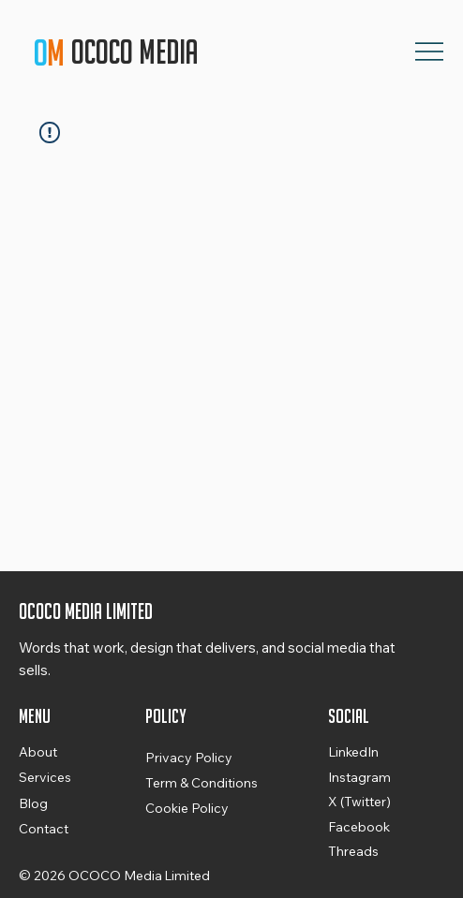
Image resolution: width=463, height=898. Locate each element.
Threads (353, 851)
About (38, 751)
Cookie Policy (187, 808)
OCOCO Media (137, 52)
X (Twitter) (359, 801)
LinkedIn (353, 751)
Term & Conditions (201, 782)
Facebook (359, 826)
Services (45, 777)
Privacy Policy (188, 757)
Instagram (359, 777)
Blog (33, 803)
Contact (43, 828)
